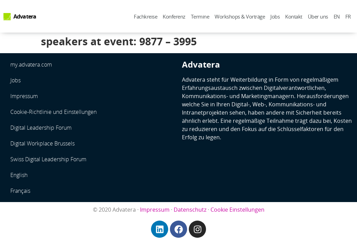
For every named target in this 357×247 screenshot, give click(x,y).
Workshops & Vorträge (240, 16)
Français (20, 191)
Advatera (24, 16)
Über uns (318, 16)
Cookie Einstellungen (237, 209)
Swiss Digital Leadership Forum (48, 159)
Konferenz (174, 16)
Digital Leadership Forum (41, 127)
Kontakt (293, 16)
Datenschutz (190, 209)
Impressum (24, 96)
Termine (200, 16)
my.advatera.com (31, 64)
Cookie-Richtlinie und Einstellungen (53, 112)
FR (348, 16)
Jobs (275, 16)
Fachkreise (145, 16)
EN (337, 16)
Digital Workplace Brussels (42, 143)
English (19, 175)
